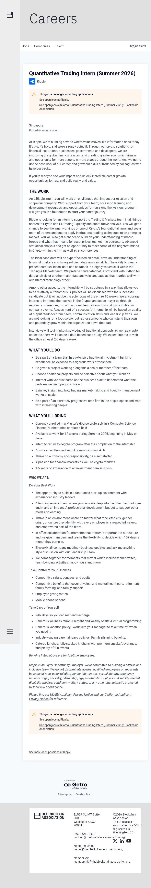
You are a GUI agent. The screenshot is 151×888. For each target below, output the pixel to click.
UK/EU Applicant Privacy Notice (72, 694)
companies (44, 46)
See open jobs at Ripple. (54, 99)
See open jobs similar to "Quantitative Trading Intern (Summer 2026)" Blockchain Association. (88, 107)
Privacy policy (65, 794)
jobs (26, 46)
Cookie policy (83, 794)
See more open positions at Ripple (50, 752)
